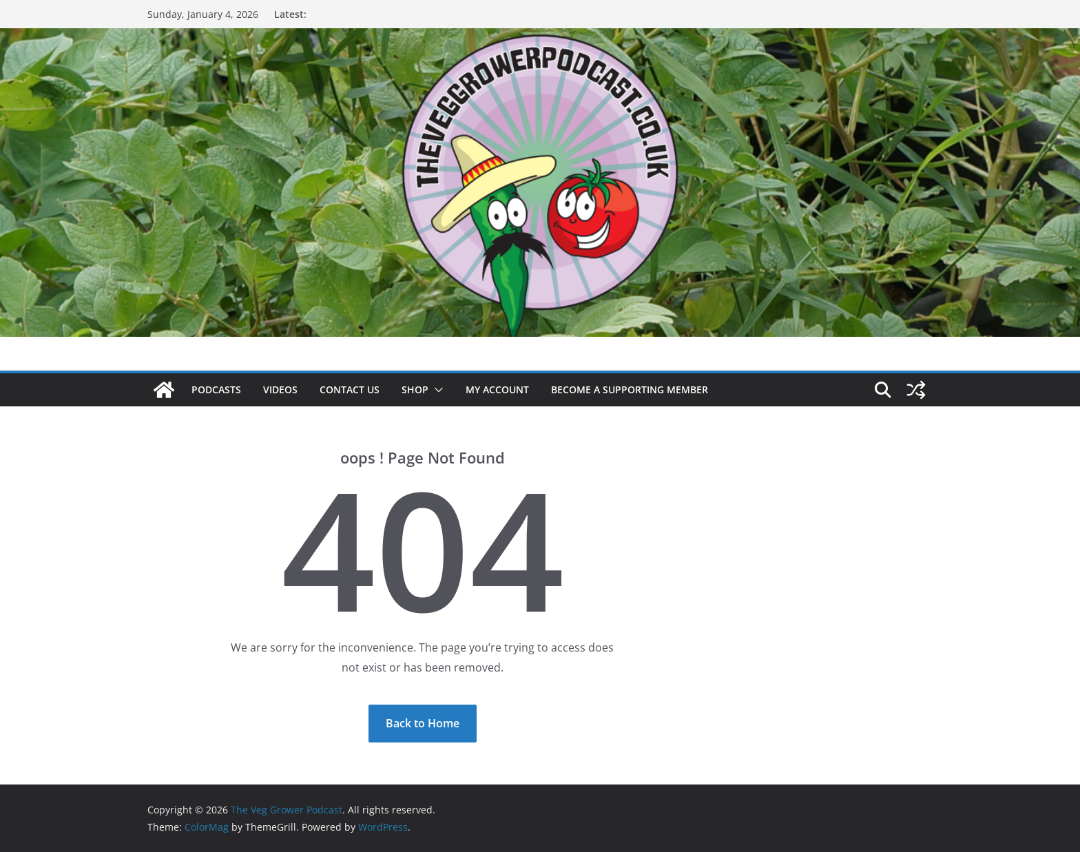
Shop (415, 389)
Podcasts (216, 389)
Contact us (350, 389)
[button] (436, 389)
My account (497, 389)
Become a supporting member (629, 389)
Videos (280, 389)
